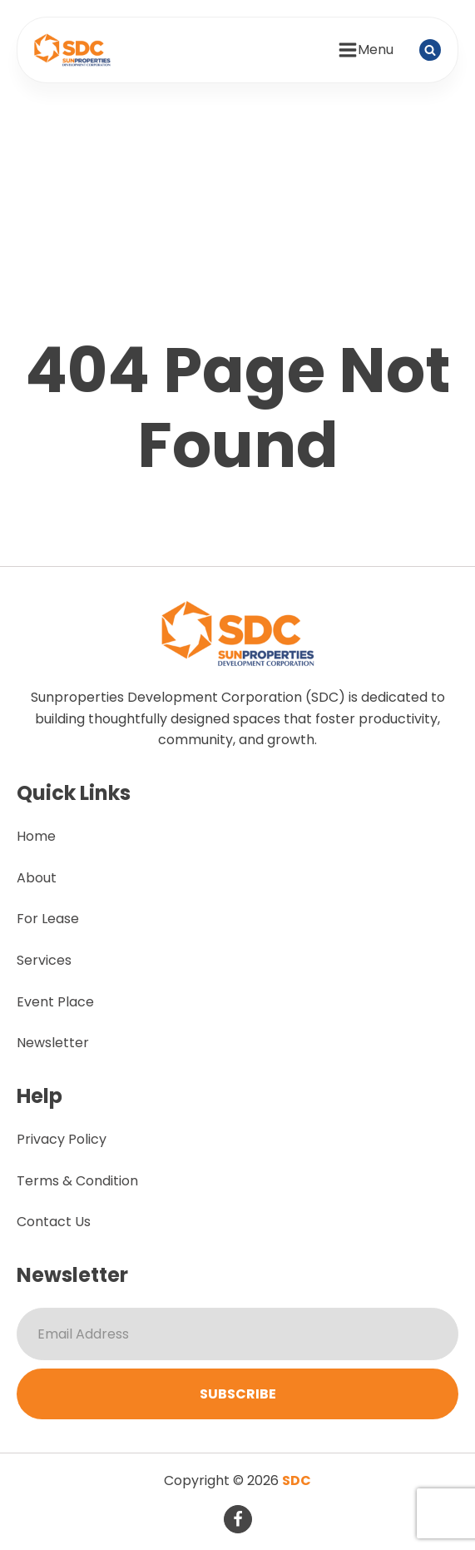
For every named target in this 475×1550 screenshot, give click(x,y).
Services (44, 960)
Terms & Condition (77, 1180)
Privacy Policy (61, 1139)
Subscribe (238, 1393)
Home (36, 836)
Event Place (55, 1001)
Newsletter (53, 1042)
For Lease (48, 918)
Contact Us (54, 1221)
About (37, 877)
